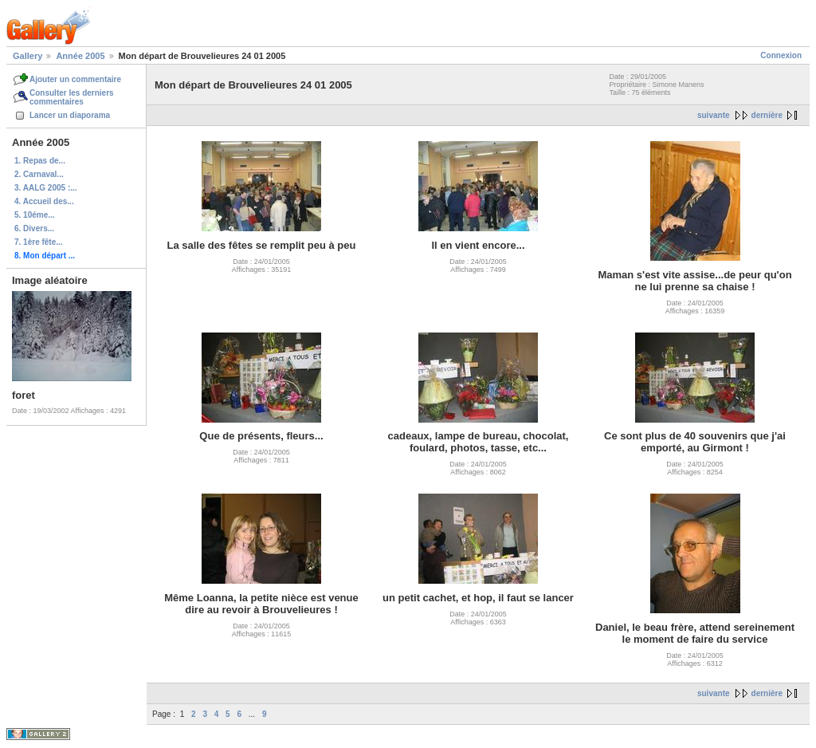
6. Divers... (34, 228)
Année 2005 (80, 56)
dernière (767, 115)
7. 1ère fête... (38, 242)
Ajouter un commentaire (75, 79)
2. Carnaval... (39, 174)
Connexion (781, 55)
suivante (713, 115)
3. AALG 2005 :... (45, 187)
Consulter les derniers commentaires (71, 97)
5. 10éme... (34, 215)
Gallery (27, 56)
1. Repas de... (39, 160)
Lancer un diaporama (69, 115)
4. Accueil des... (44, 201)
